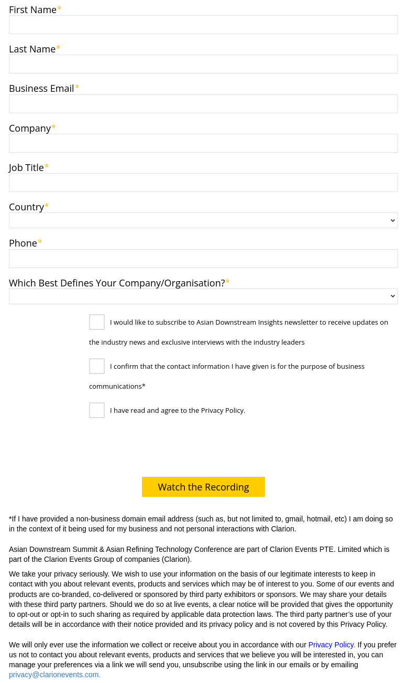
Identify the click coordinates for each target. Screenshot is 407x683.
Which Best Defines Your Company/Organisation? (117, 281)
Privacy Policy (331, 645)
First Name (33, 8)
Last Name (32, 48)
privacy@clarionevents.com (53, 674)
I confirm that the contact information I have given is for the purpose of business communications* (227, 376)
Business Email (41, 87)
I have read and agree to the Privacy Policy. (177, 410)
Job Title (26, 166)
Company (30, 127)
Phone (23, 242)
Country (26, 205)
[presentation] (84, 450)
